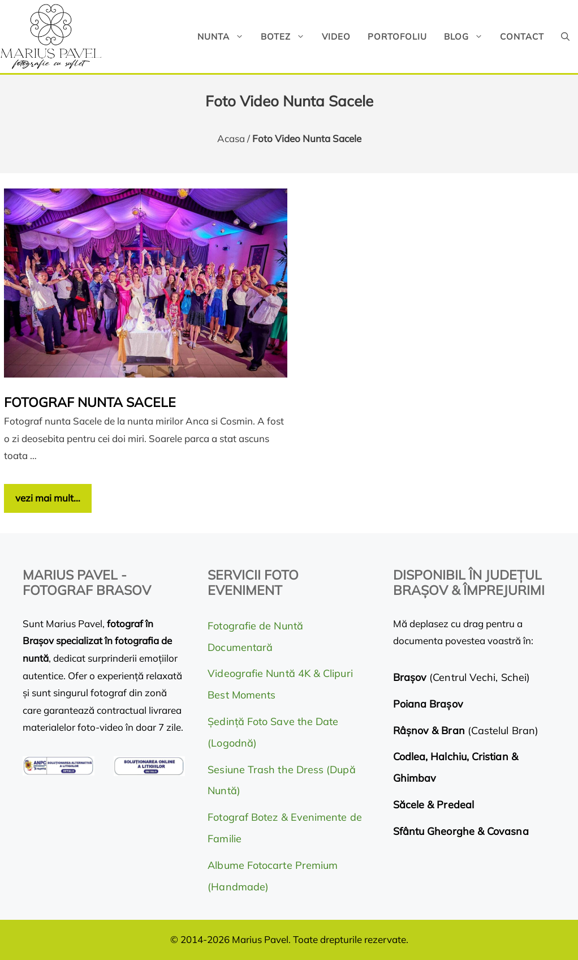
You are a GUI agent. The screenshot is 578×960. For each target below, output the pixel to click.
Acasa (231, 138)
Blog (467, 36)
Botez (287, 36)
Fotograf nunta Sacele (90, 402)
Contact (522, 36)
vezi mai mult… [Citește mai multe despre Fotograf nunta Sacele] (47, 498)
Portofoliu (397, 36)
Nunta (224, 36)
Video (336, 36)
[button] (565, 36)
